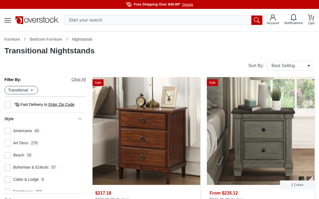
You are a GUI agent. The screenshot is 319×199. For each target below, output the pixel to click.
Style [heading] (42, 119)
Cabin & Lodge (21, 179)
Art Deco (16, 143)
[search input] (163, 20)
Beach (14, 155)
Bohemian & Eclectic (26, 167)
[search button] (256, 20)
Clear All (79, 79)
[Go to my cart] (311, 20)
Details (187, 4)
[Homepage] (37, 20)
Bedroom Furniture (46, 39)
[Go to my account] (273, 20)
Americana (18, 131)
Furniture (12, 39)
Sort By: (280, 65)
